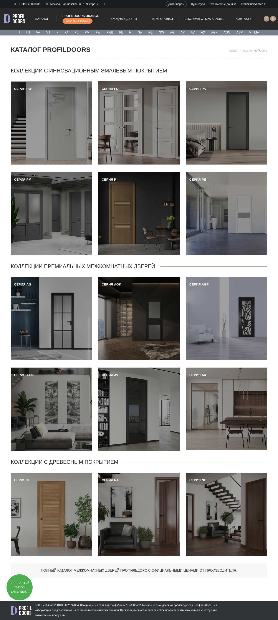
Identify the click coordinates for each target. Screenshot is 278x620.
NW (161, 32)
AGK (214, 32)
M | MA (254, 32)
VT (48, 32)
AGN (226, 32)
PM (87, 32)
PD (76, 32)
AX (203, 32)
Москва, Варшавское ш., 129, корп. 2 (72, 4)
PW (98, 32)
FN (28, 32)
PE (121, 32)
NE (150, 32)
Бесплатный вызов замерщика (19, 587)
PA (66, 32)
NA (140, 32)
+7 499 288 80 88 (29, 4)
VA (38, 32)
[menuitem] (176, 4)
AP (182, 32)
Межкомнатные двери (156, 605)
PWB (109, 32)
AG (172, 32)
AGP (239, 32)
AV (193, 32)
